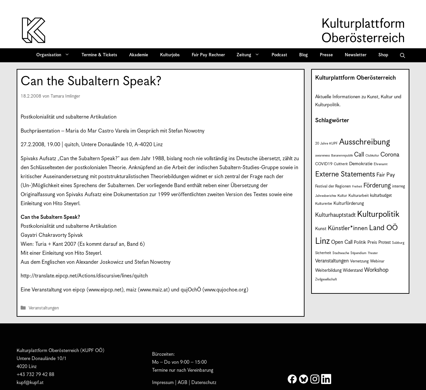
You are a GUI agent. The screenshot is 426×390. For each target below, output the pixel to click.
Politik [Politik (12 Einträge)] (360, 242)
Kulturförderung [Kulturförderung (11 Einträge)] (348, 203)
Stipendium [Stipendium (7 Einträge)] (358, 253)
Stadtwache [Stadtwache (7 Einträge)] (340, 253)
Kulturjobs (170, 55)
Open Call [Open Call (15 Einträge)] (341, 242)
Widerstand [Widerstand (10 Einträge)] (353, 270)
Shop (383, 55)
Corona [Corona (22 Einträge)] (389, 154)
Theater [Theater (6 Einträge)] (373, 253)
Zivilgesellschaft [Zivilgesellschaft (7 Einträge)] (326, 279)
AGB (182, 382)
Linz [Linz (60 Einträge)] (322, 241)
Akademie (138, 55)
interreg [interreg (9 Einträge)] (398, 186)
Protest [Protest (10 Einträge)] (384, 242)
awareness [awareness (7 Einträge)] (322, 156)
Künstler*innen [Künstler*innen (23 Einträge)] (348, 228)
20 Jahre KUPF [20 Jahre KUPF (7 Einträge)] (326, 144)
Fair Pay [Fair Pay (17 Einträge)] (385, 175)
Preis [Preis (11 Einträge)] (372, 242)
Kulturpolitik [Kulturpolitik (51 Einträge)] (378, 214)
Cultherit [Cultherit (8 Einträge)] (341, 164)
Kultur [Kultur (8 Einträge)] (342, 196)
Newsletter (355, 55)
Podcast (279, 55)
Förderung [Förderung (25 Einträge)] (377, 185)
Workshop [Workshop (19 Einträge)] (376, 270)
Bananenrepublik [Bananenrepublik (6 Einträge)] (342, 156)
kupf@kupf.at (30, 382)
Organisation (55, 55)
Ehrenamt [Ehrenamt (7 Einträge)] (380, 164)
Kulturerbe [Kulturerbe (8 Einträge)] (323, 204)
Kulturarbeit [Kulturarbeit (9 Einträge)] (358, 196)
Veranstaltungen (44, 308)
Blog (303, 55)
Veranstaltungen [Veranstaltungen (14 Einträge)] (332, 261)
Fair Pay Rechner (208, 55)
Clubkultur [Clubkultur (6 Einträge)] (372, 156)
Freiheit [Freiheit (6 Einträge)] (357, 187)
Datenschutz (203, 382)
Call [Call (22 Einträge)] (359, 154)
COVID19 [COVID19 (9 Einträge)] (323, 164)
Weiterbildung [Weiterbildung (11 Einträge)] (328, 270)
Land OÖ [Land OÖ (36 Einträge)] (383, 228)
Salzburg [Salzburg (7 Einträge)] (398, 243)
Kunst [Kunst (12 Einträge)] (320, 228)
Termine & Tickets (99, 55)
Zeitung (250, 55)
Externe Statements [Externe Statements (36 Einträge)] (345, 174)
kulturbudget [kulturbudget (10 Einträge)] (381, 195)
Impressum (163, 382)
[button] (402, 55)
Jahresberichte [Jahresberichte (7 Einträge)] (325, 196)
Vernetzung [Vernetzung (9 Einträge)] (359, 261)
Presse (326, 55)
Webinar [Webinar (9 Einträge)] (377, 261)
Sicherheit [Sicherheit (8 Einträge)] (323, 253)
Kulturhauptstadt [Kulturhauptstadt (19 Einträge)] (335, 215)
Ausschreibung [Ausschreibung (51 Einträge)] (364, 142)
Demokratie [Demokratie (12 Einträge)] (360, 164)
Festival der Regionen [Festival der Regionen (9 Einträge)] (333, 186)
